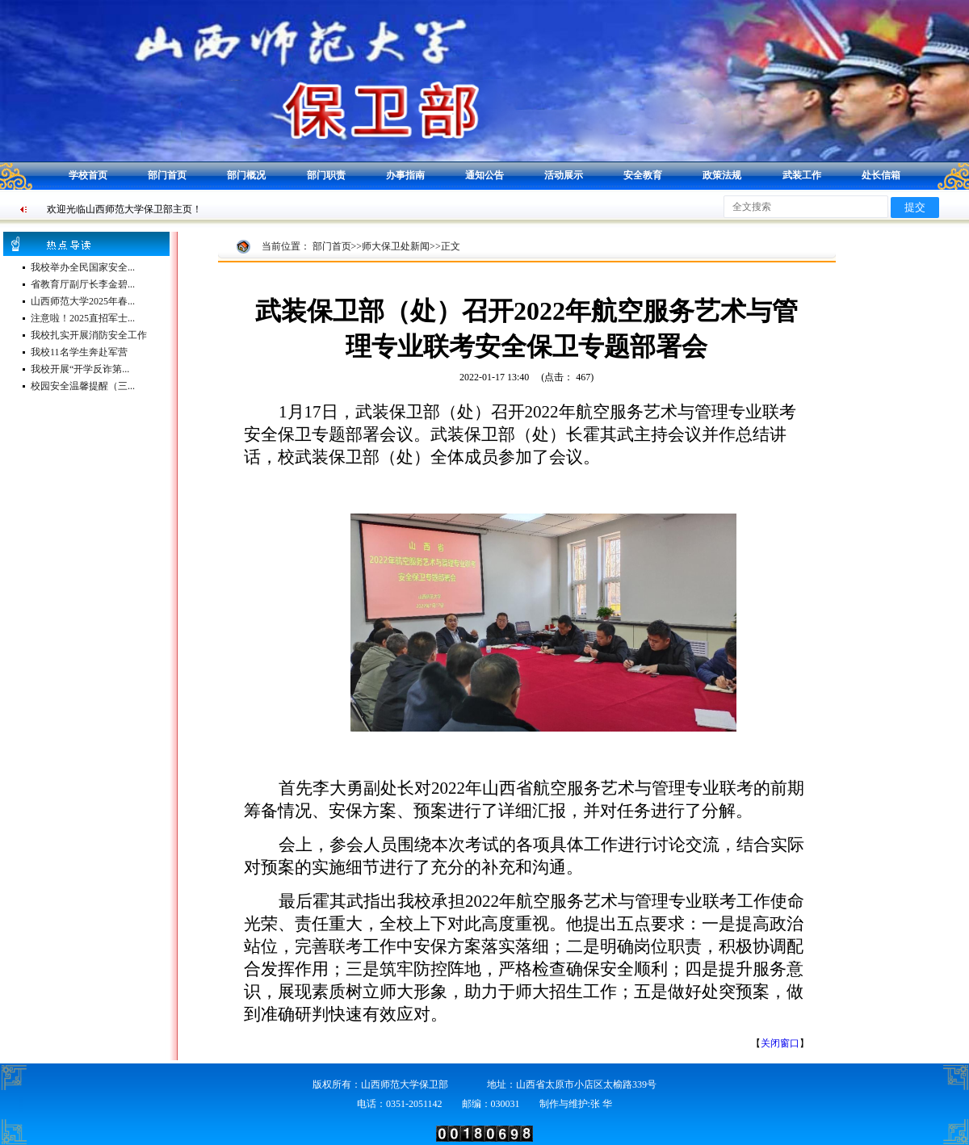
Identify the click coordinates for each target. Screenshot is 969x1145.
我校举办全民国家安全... (83, 267)
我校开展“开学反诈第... (80, 369)
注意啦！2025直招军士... (83, 318)
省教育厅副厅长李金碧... (83, 284)
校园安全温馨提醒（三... (83, 386)
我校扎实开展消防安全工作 (89, 335)
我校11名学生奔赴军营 (79, 352)
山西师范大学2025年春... (83, 301)
